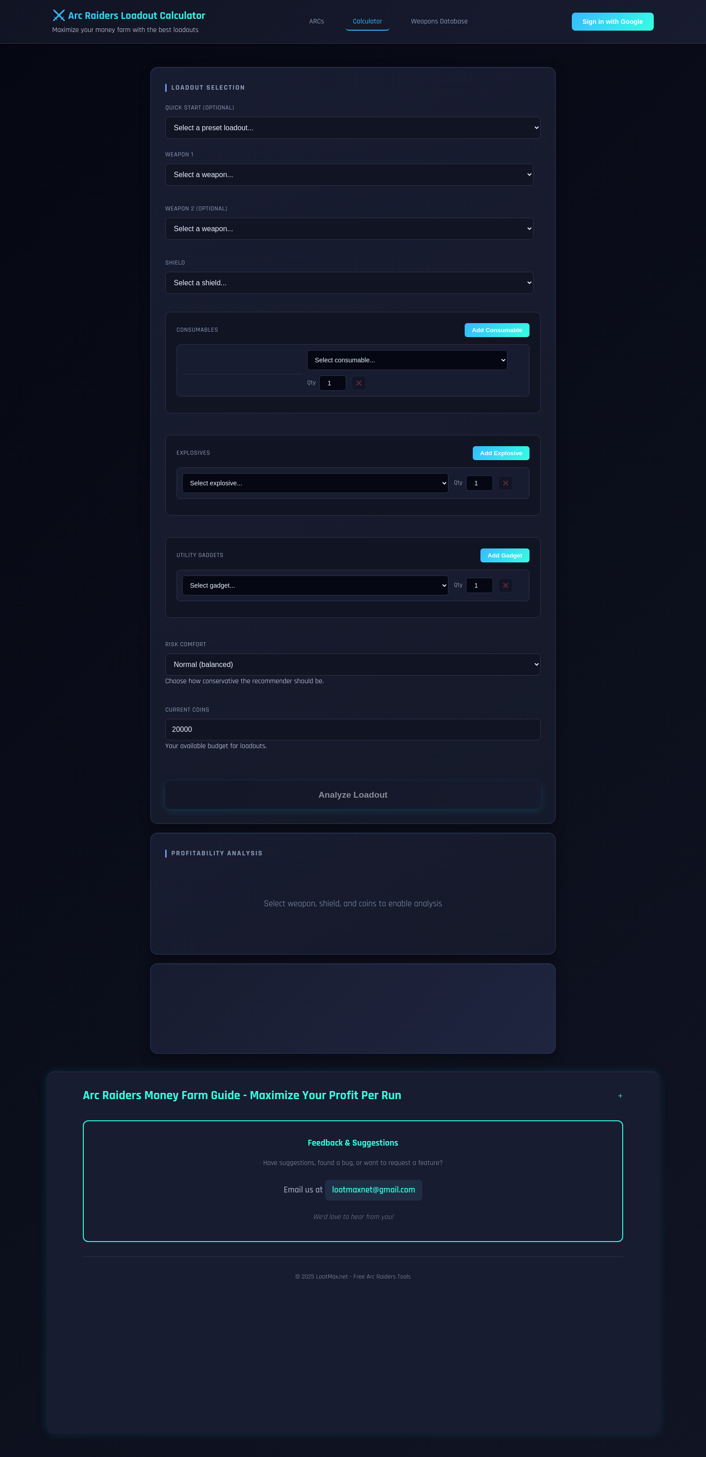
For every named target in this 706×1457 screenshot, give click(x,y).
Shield (175, 263)
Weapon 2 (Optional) (196, 209)
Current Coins (187, 710)
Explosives (193, 453)
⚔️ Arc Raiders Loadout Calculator (128, 16)
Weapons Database (439, 21)
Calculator (367, 21)
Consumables (197, 330)
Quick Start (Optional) (199, 108)
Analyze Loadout (353, 794)
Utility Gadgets (199, 555)
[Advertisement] (345, 1353)
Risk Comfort (185, 644)
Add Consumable (497, 330)
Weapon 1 (179, 155)
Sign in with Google (613, 21)
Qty (311, 383)
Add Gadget (505, 555)
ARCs (316, 21)
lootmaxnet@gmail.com (374, 1190)
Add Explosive (501, 453)
